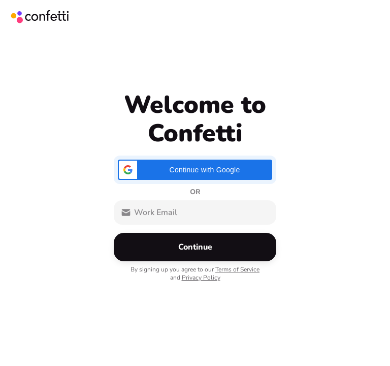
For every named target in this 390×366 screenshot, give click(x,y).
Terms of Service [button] (237, 269)
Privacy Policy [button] (201, 277)
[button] (195, 170)
